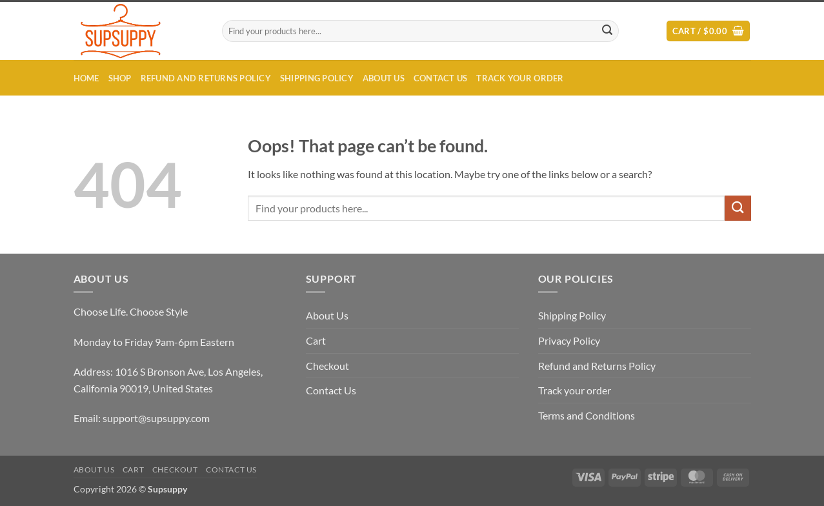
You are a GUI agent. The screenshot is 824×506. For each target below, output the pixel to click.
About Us (384, 78)
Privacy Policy (569, 340)
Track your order (519, 78)
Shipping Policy (317, 78)
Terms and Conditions (586, 415)
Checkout (327, 365)
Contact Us (441, 78)
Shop (120, 78)
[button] (708, 31)
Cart (316, 340)
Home (86, 78)
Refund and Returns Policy (206, 78)
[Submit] (607, 31)
